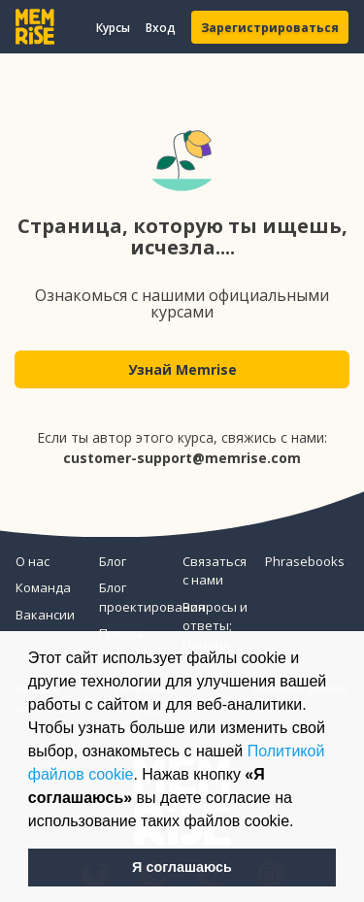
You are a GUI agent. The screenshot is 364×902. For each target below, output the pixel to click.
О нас (33, 561)
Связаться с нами (214, 570)
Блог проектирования (133, 597)
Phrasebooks (299, 561)
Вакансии (45, 614)
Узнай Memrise (182, 369)
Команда (43, 587)
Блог (112, 561)
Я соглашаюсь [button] (182, 867)
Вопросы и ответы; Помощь (215, 625)
